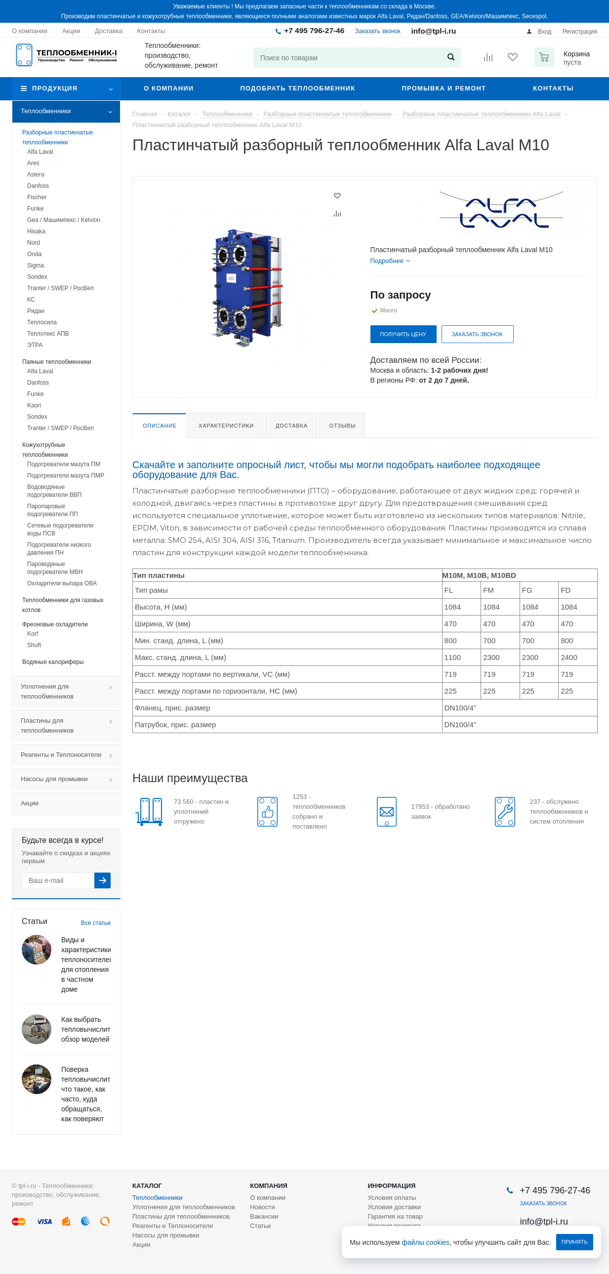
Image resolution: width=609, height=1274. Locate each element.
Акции (30, 803)
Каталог (147, 1185)
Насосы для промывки (70, 780)
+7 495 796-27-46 (314, 30)
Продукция (55, 88)
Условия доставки (394, 1207)
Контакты (553, 88)
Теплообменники (70, 112)
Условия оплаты (391, 1197)
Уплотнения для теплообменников (70, 692)
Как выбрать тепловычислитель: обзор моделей (92, 1029)
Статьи (260, 1226)
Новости (262, 1207)
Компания (268, 1185)
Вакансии (264, 1216)
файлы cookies (426, 1242)
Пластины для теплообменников (70, 726)
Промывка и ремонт (444, 88)
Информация (391, 1185)
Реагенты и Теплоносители (70, 755)
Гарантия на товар (394, 1216)
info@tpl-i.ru (433, 31)
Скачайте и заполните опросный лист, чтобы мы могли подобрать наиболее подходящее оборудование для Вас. (336, 469)
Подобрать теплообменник (297, 88)
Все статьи (96, 923)
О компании (169, 88)
